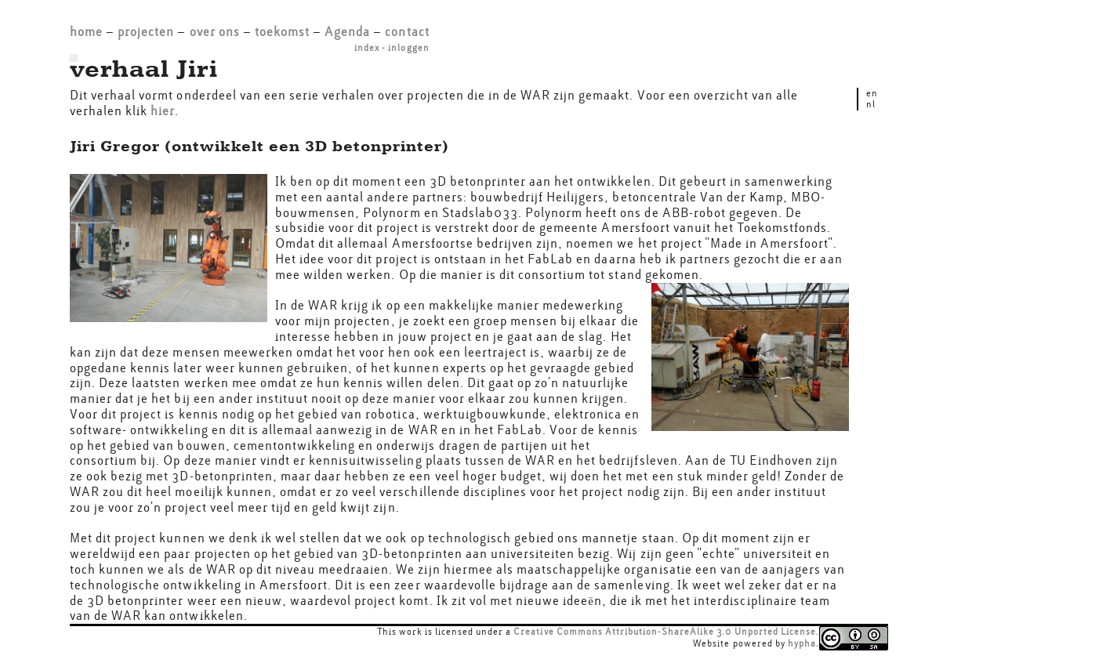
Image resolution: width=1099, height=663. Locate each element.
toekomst (282, 31)
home (86, 31)
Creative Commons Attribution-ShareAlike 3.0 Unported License (664, 631)
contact (407, 31)
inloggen (408, 47)
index (366, 47)
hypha (802, 643)
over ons (215, 31)
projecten (146, 31)
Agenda (347, 31)
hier (163, 110)
